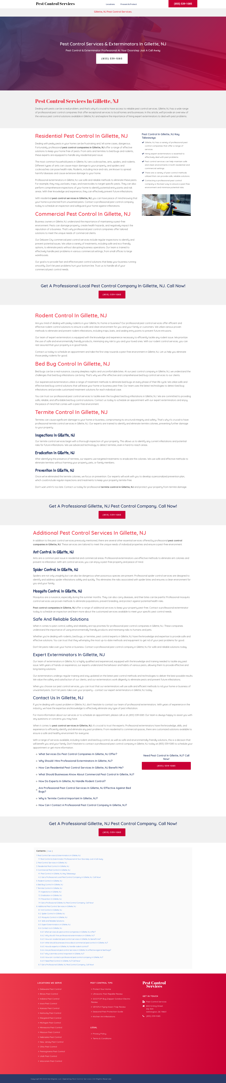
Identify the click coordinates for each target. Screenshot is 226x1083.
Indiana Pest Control (48, 998)
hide (49, 851)
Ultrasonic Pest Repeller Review (107, 994)
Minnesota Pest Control (50, 1027)
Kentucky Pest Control (49, 1013)
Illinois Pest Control (48, 994)
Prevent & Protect (128, 4)
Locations (110, 4)
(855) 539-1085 (153, 1016)
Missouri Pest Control (49, 1032)
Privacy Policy (98, 1033)
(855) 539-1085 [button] (183, 3)
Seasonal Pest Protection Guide (107, 1011)
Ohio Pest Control (47, 1046)
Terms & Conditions (101, 1038)
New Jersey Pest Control (50, 1042)
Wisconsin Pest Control (50, 1061)
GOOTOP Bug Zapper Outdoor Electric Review (110, 1000)
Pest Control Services (55, 3)
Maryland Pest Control (49, 1018)
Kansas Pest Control (48, 1008)
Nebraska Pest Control (50, 1037)
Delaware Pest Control (49, 989)
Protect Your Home (101, 989)
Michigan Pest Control (49, 1022)
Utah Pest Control (47, 1056)
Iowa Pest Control (47, 1003)
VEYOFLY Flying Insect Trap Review (108, 1007)
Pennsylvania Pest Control (51, 1051)
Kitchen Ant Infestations (103, 1016)
